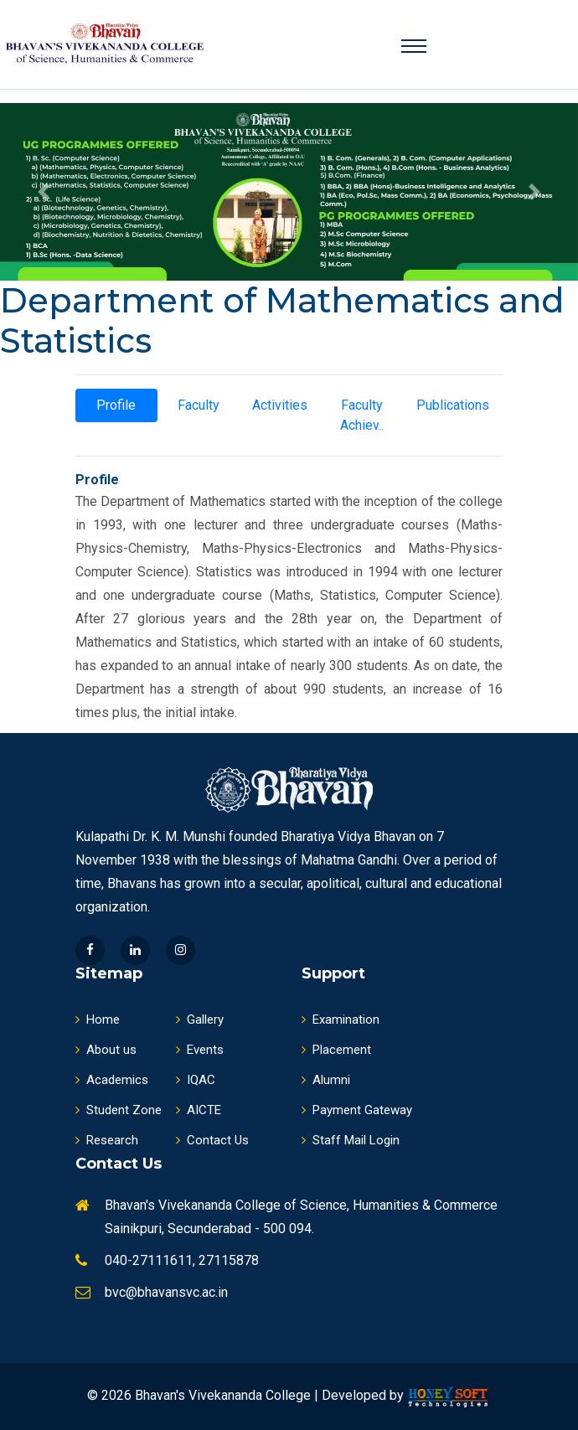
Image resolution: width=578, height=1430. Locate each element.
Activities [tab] (279, 405)
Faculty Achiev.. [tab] (362, 415)
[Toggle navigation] (414, 46)
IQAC (195, 1079)
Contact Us (212, 1140)
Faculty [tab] (198, 405)
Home (97, 1019)
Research (106, 1140)
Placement (336, 1049)
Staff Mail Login (351, 1140)
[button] (43, 192)
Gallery (200, 1019)
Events (200, 1049)
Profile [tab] (116, 405)
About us (106, 1049)
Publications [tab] (452, 405)
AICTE (198, 1110)
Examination (340, 1019)
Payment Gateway (357, 1110)
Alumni (326, 1079)
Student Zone (118, 1110)
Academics (111, 1079)
